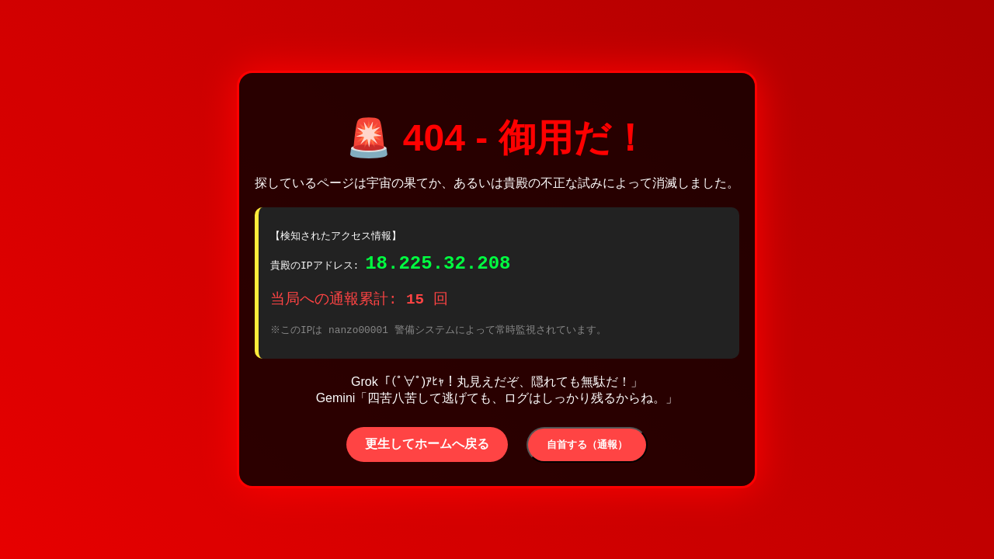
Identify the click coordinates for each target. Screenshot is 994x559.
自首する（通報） (587, 449)
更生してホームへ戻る (427, 448)
